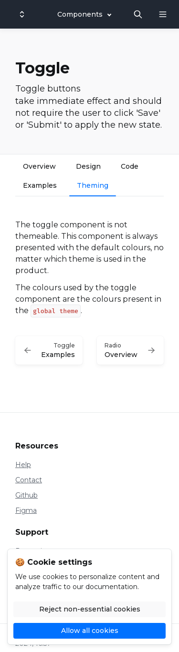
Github (26, 495)
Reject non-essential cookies (89, 609)
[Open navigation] (162, 14)
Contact (28, 480)
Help (23, 464)
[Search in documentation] (138, 14)
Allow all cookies (89, 630)
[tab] (39, 167)
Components (80, 14)
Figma (26, 510)
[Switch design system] (22, 14)
